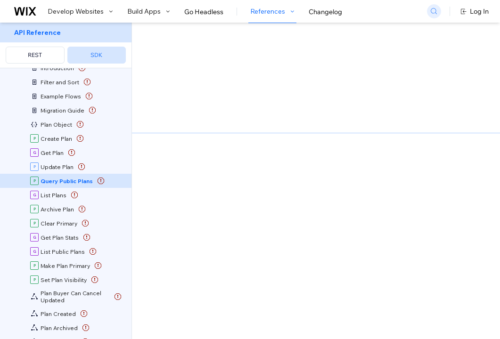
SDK (96, 54)
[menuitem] (65, 45)
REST (35, 54)
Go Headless (203, 12)
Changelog (325, 12)
